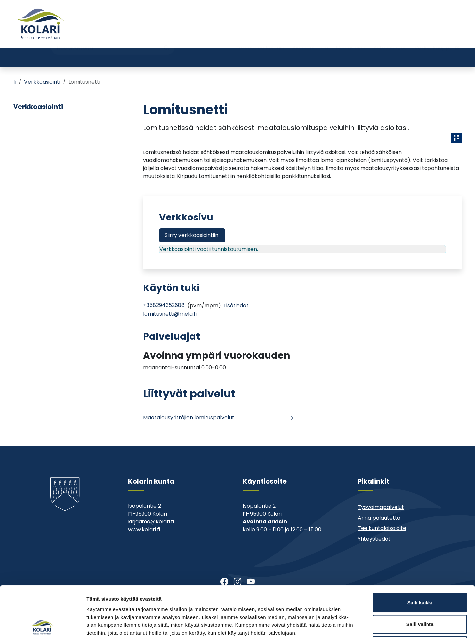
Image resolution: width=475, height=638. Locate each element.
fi (14, 81)
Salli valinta (420, 573)
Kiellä (420, 594)
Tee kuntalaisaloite (382, 528)
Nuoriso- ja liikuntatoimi (191, 57)
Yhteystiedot (389, 35)
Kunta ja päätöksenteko (332, 57)
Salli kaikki (420, 551)
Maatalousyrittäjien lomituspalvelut (188, 417)
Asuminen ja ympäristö (34, 57)
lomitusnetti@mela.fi (170, 314)
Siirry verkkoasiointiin (191, 235)
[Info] (236, 305)
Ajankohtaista (310, 35)
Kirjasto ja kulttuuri (262, 57)
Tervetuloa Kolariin (260, 35)
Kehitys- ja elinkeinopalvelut (409, 57)
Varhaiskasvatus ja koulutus (116, 57)
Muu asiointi (350, 35)
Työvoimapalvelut (381, 507)
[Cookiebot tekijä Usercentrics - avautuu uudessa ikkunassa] (43, 625)
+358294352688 (164, 305)
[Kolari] (41, 24)
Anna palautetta (379, 517)
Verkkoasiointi (42, 81)
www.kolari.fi (144, 529)
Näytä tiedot (352, 625)
